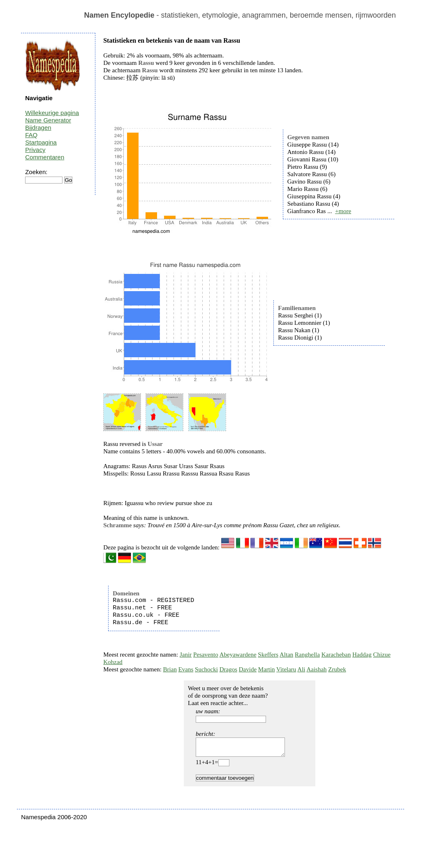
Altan (286, 654)
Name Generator (48, 120)
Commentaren (44, 157)
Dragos (228, 669)
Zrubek (337, 669)
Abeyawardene (238, 654)
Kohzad (113, 662)
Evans (186, 669)
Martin (266, 669)
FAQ (31, 134)
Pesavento (205, 654)
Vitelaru (286, 669)
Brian (170, 669)
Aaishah (316, 669)
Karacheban (336, 654)
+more (343, 211)
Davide (248, 669)
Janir (186, 654)
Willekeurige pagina (52, 112)
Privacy (35, 149)
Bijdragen (38, 127)
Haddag (362, 654)
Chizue (382, 654)
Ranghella (307, 654)
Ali (301, 669)
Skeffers (268, 654)
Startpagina (41, 142)
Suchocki (206, 669)
